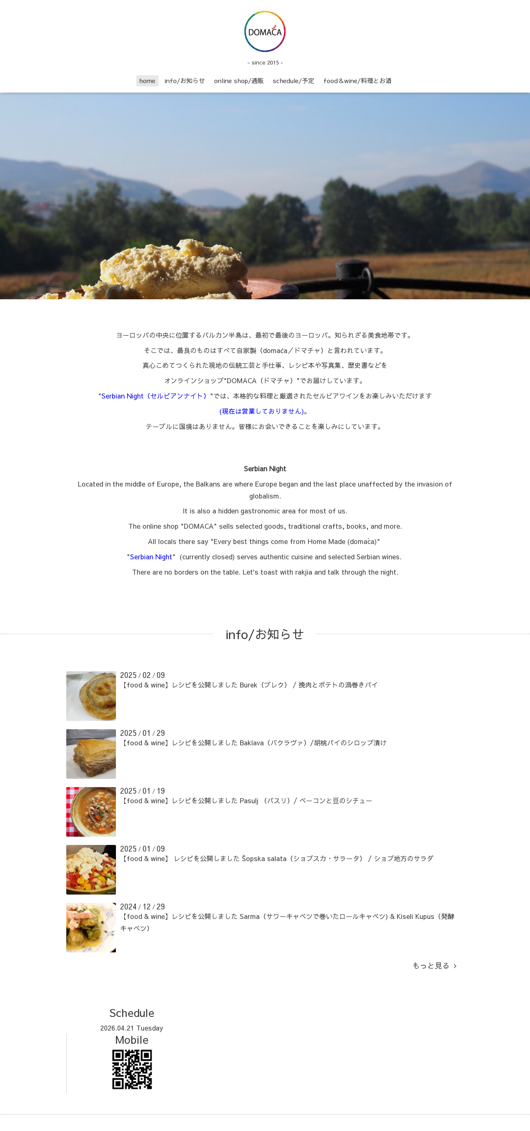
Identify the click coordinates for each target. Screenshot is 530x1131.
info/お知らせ (184, 80)
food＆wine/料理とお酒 (357, 80)
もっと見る (434, 965)
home (147, 80)
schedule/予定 (293, 80)
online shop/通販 (239, 80)
